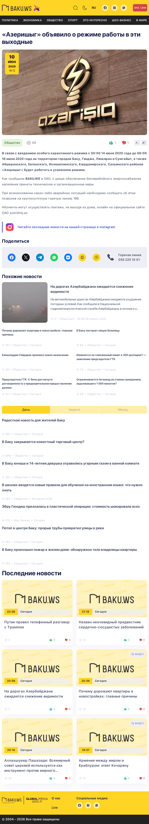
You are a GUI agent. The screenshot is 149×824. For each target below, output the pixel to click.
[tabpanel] (74, 492)
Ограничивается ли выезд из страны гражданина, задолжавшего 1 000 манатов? (108, 381)
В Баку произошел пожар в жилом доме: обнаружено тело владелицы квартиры (69, 550)
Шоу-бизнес (121, 20)
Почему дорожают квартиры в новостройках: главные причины (37, 332)
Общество (55, 20)
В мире (141, 20)
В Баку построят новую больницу (98, 330)
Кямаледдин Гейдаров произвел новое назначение (35, 355)
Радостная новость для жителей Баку (33, 420)
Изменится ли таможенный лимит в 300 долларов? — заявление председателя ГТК (111, 357)
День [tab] (26, 410)
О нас (56, 798)
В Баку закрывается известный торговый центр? (43, 442)
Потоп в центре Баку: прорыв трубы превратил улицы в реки (53, 528)
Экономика (32, 20)
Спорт (73, 20)
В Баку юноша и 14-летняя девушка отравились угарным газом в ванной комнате (70, 463)
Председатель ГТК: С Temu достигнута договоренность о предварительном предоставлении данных (37, 383)
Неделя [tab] (74, 410)
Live (140, 7)
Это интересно (95, 20)
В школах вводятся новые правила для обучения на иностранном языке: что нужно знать (72, 487)
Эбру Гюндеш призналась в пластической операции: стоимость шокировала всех (71, 506)
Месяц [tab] (123, 410)
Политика (10, 20)
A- (137, 142)
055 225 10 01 (129, 260)
